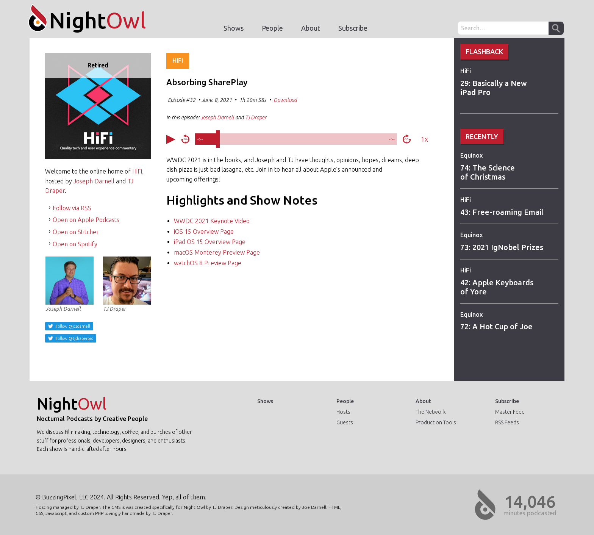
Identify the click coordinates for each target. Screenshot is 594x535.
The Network (431, 412)
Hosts (343, 412)
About (310, 28)
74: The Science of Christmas (487, 172)
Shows (234, 28)
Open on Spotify (75, 244)
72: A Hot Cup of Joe (496, 326)
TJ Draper (127, 284)
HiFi (465, 70)
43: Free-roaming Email (502, 212)
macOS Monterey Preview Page (217, 252)
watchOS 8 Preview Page (207, 263)
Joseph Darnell (93, 181)
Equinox (471, 155)
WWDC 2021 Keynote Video (212, 220)
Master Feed (510, 412)
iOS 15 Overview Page (204, 231)
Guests (344, 422)
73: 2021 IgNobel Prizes (501, 247)
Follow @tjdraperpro (74, 338)
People (272, 28)
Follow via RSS (72, 208)
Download (285, 100)
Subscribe (352, 28)
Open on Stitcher (76, 231)
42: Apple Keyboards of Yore (496, 287)
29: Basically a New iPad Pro (493, 88)
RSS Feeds (507, 422)
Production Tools (436, 422)
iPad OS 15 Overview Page (209, 241)
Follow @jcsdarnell (72, 326)
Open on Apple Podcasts (86, 219)
